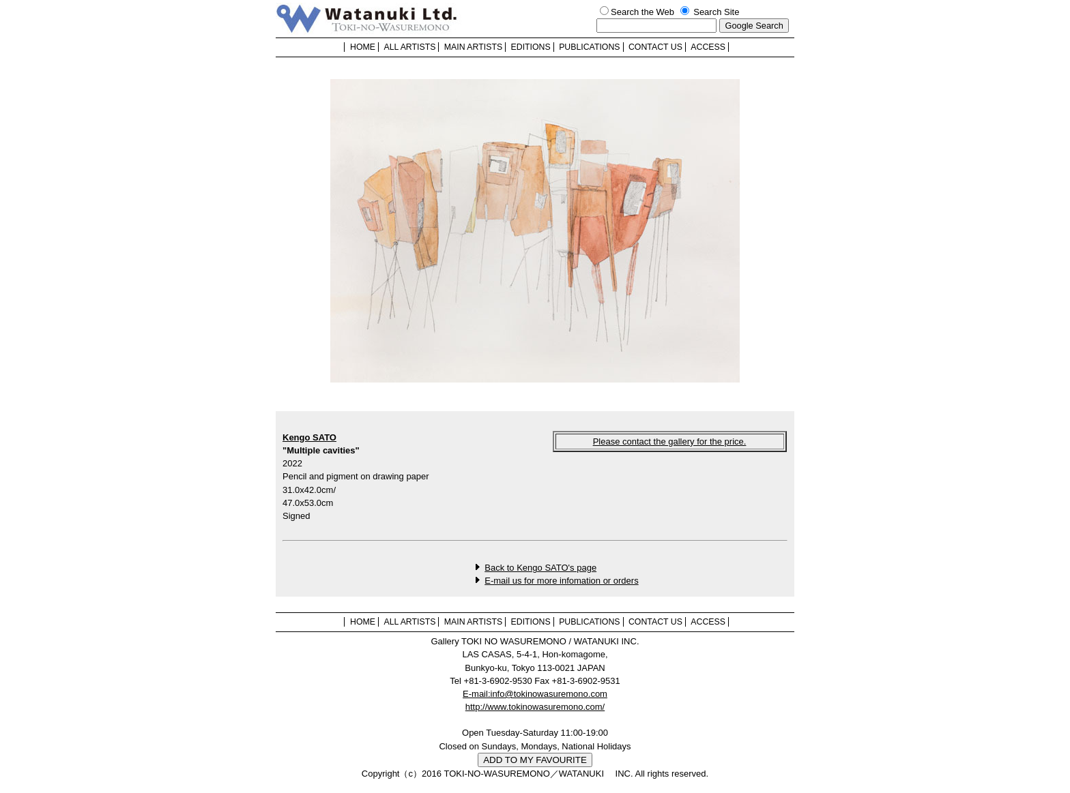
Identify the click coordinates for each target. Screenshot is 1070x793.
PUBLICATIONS (589, 47)
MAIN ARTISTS (473, 47)
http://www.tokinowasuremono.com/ (535, 707)
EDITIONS (531, 47)
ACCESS (708, 47)
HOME (362, 47)
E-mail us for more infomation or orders (561, 580)
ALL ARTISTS (409, 47)
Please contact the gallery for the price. (670, 441)
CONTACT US (655, 47)
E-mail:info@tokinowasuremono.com (535, 694)
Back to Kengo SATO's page (540, 568)
